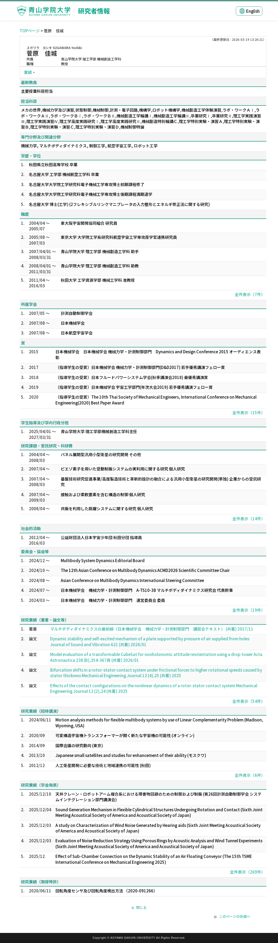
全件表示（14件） (248, 518)
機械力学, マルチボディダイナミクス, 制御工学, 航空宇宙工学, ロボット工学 (89, 145)
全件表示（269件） (247, 872)
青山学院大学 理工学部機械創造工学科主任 (99, 431)
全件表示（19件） (248, 610)
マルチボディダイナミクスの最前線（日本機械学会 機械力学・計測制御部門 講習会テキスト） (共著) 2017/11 (151, 629)
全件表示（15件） (248, 412)
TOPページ (30, 30)
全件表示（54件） (248, 701)
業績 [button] (28, 72)
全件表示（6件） (250, 775)
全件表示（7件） (250, 294)
